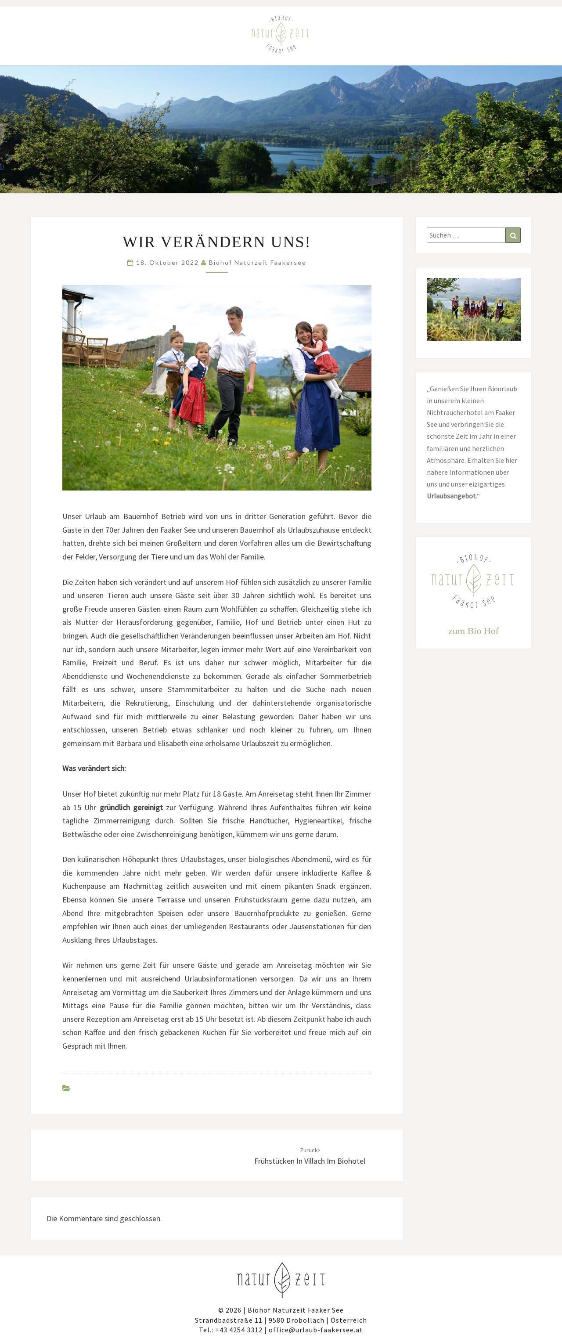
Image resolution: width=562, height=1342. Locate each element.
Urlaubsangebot (451, 495)
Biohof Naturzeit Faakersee (257, 262)
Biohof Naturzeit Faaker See (296, 1310)
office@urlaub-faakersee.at (316, 1329)
